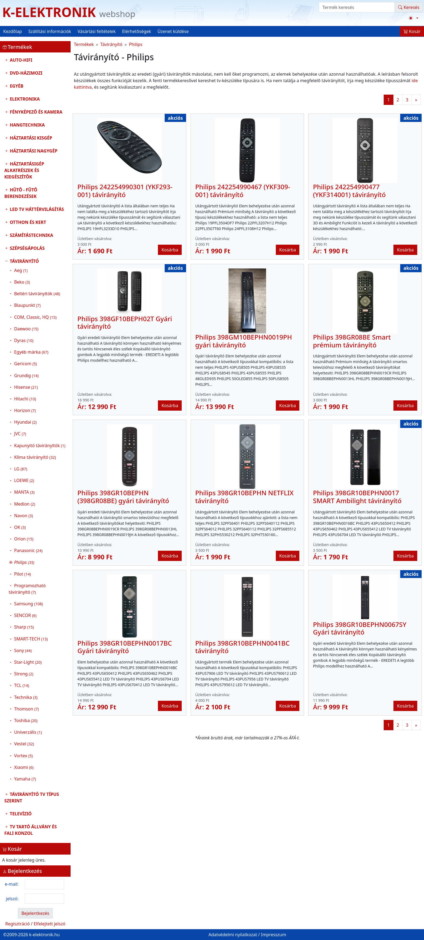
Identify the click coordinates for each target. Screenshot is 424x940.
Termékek (84, 44)
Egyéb (16, 86)
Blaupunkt (27, 305)
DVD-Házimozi (25, 73)
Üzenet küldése (173, 31)
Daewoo (26, 329)
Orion (23, 539)
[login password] (44, 899)
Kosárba (169, 250)
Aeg (21, 270)
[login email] (44, 884)
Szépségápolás (27, 248)
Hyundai (25, 422)
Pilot (22, 574)
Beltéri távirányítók (37, 294)
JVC (20, 434)
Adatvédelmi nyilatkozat (232, 935)
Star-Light (28, 662)
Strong (23, 674)
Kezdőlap (12, 31)
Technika (26, 697)
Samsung (28, 604)
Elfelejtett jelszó (49, 924)
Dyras (23, 340)
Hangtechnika (27, 125)
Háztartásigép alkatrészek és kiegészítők (24, 170)
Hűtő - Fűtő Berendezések (20, 193)
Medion (24, 504)
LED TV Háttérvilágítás (36, 209)
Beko (22, 282)
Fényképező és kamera (35, 112)
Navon (23, 516)
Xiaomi (24, 767)
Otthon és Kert (27, 222)
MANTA (24, 492)
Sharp (24, 627)
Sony (23, 650)
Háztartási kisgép (30, 138)
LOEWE (24, 480)
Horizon (25, 410)
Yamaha (25, 779)
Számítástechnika (31, 235)
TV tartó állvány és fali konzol (30, 830)
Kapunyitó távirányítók (39, 446)
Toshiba (26, 720)
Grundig (26, 375)
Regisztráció (17, 924)
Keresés (408, 7)
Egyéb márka (31, 352)
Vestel (24, 744)
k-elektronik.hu (44, 935)
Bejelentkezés (35, 913)
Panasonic (28, 550)
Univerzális (28, 732)
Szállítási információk (49, 31)
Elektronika (24, 99)
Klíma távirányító (35, 457)
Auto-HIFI (20, 60)
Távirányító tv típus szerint (31, 797)
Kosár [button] (411, 31)
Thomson (26, 709)
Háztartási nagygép (33, 151)
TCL (21, 685)
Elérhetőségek (136, 31)
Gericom (25, 364)
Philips (135, 44)
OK (20, 527)
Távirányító (35, 521)
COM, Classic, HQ (35, 317)
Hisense (26, 387)
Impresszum (273, 935)
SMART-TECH (31, 639)
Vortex (23, 756)
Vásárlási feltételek (97, 31)
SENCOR (25, 615)
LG (20, 469)
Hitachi (25, 399)
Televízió (20, 814)
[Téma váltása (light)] (413, 18)
